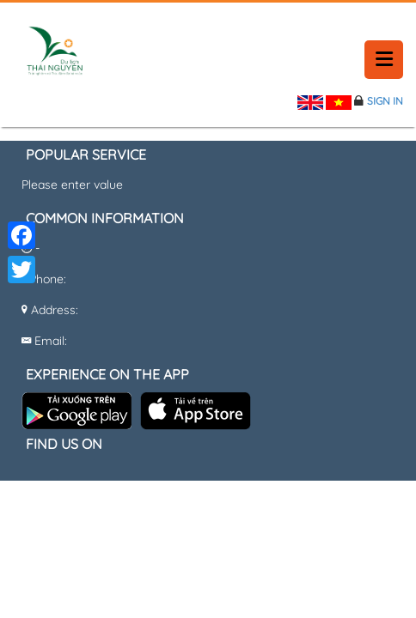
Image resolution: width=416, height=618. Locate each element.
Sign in (385, 100)
